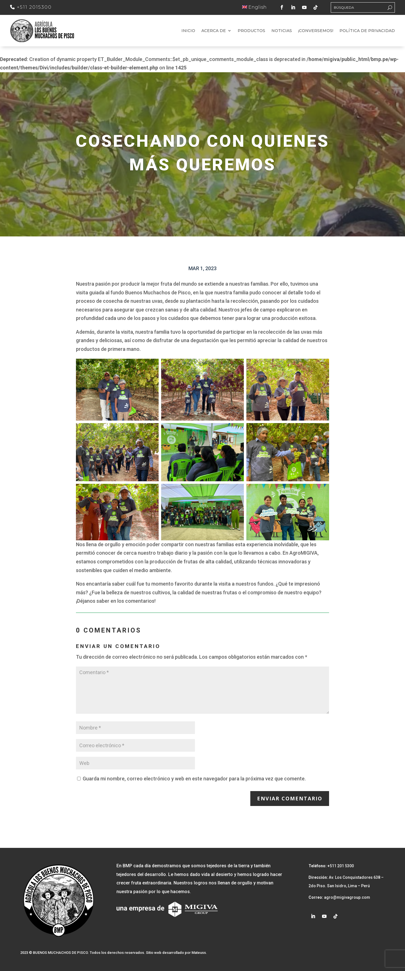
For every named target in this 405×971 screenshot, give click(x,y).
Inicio (188, 31)
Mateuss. (199, 952)
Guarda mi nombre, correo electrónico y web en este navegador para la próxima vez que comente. (194, 779)
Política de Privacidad (367, 31)
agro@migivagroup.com (346, 897)
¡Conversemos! (315, 31)
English (254, 7)
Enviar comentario (289, 798)
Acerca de (213, 31)
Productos (251, 31)
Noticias (281, 31)
